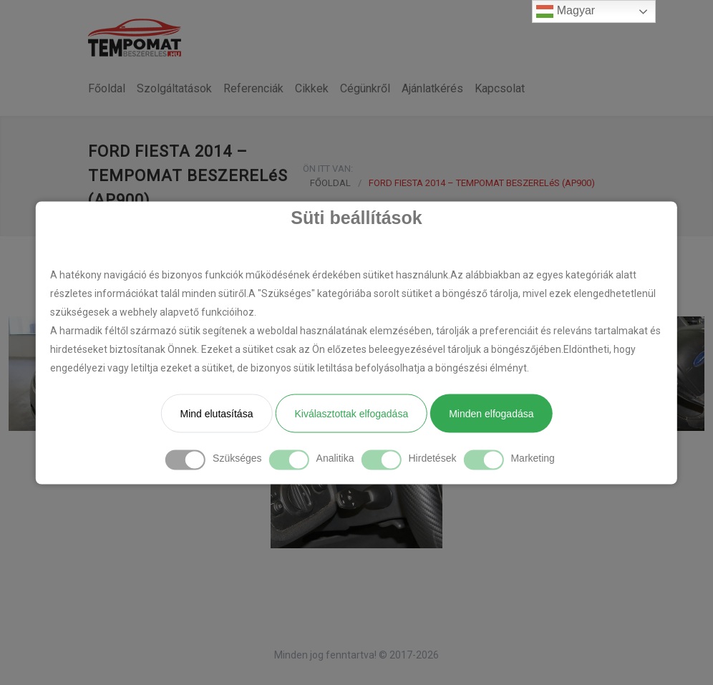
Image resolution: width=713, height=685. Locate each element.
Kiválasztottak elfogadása (351, 413)
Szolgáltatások (174, 88)
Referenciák (253, 88)
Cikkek (312, 88)
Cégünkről (365, 88)
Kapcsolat (500, 88)
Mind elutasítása (216, 413)
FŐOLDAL (330, 183)
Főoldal (106, 88)
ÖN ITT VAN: (328, 168)
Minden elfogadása (491, 413)
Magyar (565, 11)
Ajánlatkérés (432, 88)
